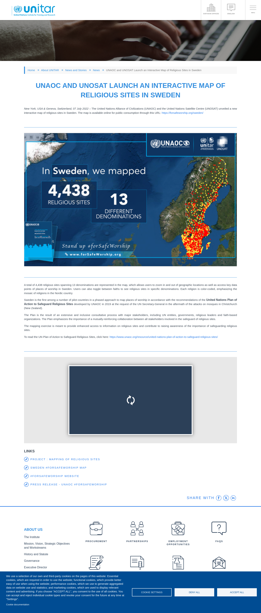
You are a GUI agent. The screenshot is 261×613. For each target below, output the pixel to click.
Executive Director (34, 566)
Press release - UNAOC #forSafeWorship (69, 484)
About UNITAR (50, 70)
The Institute (30, 538)
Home (31, 70)
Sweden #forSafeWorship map (59, 467)
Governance (30, 560)
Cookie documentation (17, 604)
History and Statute (34, 554)
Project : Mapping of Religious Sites (66, 459)
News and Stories (76, 70)
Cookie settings (152, 592)
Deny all (194, 592)
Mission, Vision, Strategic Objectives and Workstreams (46, 546)
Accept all (237, 592)
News (96, 70)
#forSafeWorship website (55, 476)
